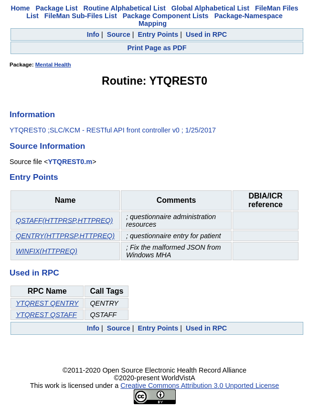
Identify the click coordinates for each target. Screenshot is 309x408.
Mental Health (53, 64)
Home (20, 8)
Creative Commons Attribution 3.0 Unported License (199, 385)
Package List (57, 8)
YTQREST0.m (70, 161)
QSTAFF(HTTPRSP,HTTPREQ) (64, 220)
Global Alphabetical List (210, 8)
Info (93, 34)
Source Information (47, 146)
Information (32, 114)
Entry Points (158, 34)
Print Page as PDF (157, 48)
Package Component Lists (166, 16)
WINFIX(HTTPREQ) (46, 251)
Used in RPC (206, 34)
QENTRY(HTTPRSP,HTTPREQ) (65, 236)
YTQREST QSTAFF (46, 315)
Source (118, 34)
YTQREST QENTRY (47, 303)
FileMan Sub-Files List (80, 16)
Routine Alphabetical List (125, 8)
